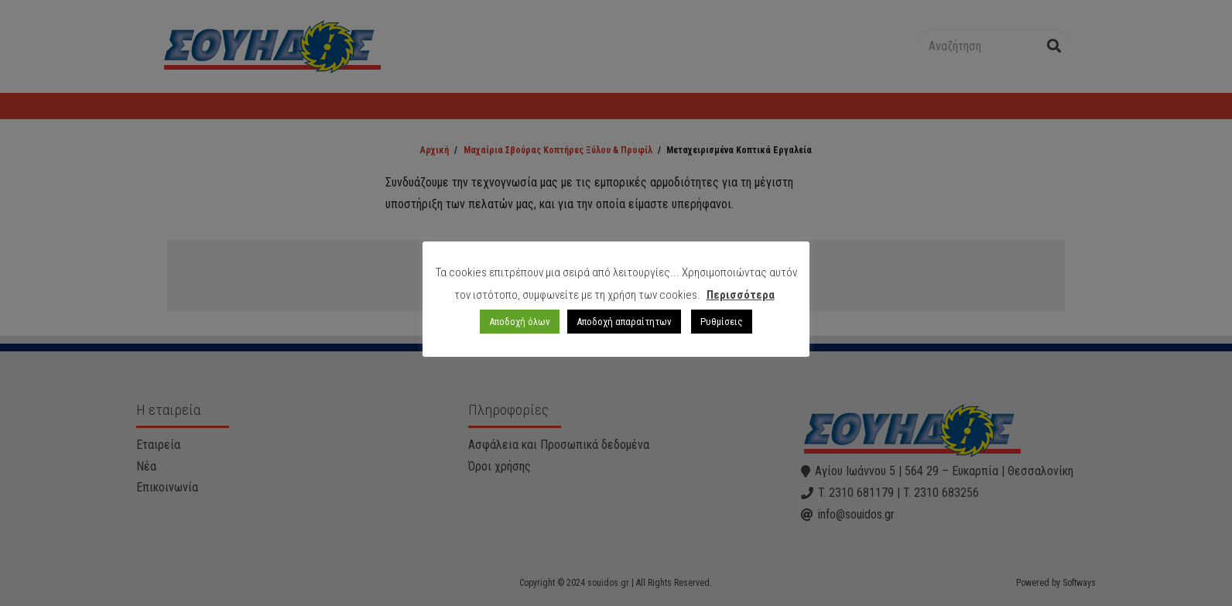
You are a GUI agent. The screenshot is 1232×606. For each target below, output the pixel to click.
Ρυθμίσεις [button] (721, 321)
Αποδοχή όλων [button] (519, 321)
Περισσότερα (741, 295)
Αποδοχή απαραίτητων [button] (624, 321)
